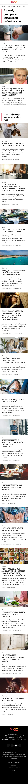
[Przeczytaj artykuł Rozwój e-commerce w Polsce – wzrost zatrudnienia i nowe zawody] (14, 356)
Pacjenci (22, 751)
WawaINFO (5, 753)
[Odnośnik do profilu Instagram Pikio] (19, 745)
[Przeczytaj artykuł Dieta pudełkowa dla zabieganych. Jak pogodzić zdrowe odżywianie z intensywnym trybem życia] (14, 568)
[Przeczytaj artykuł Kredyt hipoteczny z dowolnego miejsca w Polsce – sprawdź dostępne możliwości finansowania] (14, 185)
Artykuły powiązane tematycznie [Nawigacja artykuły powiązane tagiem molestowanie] (14, 6)
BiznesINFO (17, 751)
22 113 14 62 (18, 737)
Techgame (12, 754)
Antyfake (20, 754)
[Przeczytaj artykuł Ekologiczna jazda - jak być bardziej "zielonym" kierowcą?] (14, 611)
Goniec (15, 758)
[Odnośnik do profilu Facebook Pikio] (8, 745)
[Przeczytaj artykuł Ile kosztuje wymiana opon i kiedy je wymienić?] (14, 397)
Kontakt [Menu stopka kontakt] (14, 773)
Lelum (12, 751)
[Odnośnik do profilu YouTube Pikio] (16, 745)
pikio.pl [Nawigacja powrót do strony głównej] (3, 6)
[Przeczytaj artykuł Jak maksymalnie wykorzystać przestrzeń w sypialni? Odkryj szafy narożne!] (14, 654)
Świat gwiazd (20, 756)
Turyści (18, 753)
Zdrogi (16, 754)
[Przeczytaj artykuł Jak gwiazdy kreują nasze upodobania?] (14, 696)
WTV (15, 753)
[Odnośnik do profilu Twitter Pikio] (12, 745)
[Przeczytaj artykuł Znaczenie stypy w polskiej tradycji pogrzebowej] (14, 228)
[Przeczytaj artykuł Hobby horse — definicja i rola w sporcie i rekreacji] (14, 142)
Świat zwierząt (6, 754)
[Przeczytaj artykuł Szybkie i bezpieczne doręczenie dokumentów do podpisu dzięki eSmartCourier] (14, 440)
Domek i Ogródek (13, 756)
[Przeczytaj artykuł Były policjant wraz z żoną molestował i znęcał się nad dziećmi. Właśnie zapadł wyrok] (14, 45)
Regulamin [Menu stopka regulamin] (14, 765)
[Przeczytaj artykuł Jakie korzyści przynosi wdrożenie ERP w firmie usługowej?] (14, 484)
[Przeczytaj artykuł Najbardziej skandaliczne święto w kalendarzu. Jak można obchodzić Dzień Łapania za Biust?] (14, 89)
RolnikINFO (11, 753)
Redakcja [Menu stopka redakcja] (14, 770)
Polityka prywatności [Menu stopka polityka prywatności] (14, 768)
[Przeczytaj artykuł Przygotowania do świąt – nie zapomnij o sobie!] (14, 526)
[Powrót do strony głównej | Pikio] (14, 2)
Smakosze (23, 753)
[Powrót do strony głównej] (14, 729)
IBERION (14, 734)
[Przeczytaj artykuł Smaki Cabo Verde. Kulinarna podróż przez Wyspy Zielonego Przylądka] (14, 270)
